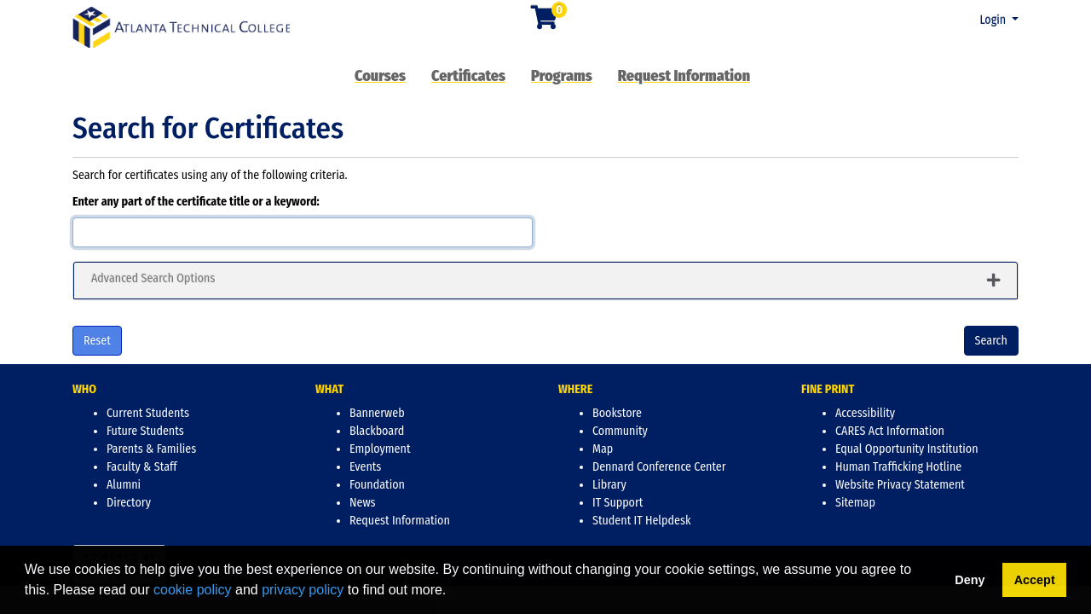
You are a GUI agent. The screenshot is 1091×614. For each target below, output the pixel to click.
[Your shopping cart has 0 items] (545, 22)
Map (602, 449)
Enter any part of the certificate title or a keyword (194, 201)
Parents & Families (151, 449)
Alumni (124, 485)
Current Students (148, 413)
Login (993, 20)
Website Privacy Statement (900, 485)
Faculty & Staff (142, 467)
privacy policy (302, 589)
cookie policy (192, 589)
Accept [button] (1034, 580)
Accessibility (865, 413)
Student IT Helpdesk (641, 520)
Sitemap (855, 502)
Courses (380, 76)
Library (609, 485)
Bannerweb (377, 413)
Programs (561, 76)
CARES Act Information (889, 431)
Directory (129, 502)
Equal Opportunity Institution (906, 449)
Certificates (468, 76)
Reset (97, 340)
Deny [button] (969, 580)
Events (365, 467)
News (362, 502)
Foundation (377, 485)
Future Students (145, 431)
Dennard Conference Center (659, 467)
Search (991, 340)
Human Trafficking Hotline (898, 467)
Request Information (684, 76)
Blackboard (376, 431)
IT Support (617, 502)
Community (620, 431)
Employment (379, 449)
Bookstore (617, 413)
